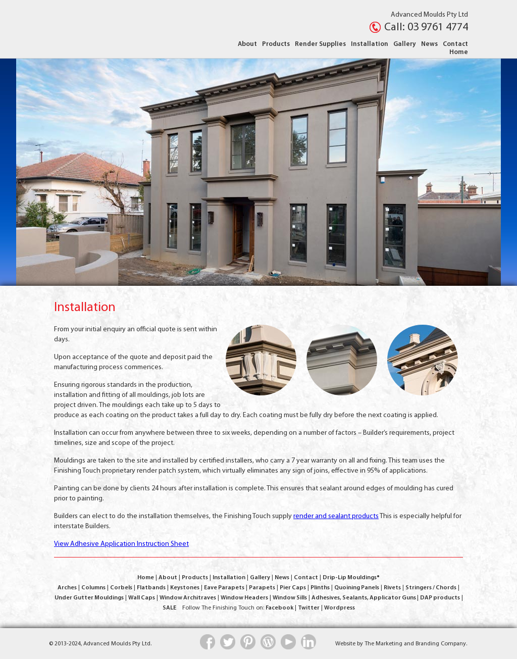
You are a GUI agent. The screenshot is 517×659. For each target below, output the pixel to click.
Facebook (279, 608)
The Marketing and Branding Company (415, 644)
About (247, 44)
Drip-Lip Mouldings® (351, 578)
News (429, 44)
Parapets (262, 588)
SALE (169, 608)
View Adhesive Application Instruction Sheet (121, 544)
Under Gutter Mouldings (89, 598)
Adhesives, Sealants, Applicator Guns (364, 598)
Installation (369, 44)
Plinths (320, 588)
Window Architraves (188, 598)
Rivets (392, 588)
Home (458, 52)
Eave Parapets (224, 588)
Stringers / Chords (430, 588)
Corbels (121, 588)
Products (276, 44)
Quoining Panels (356, 588)
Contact (455, 44)
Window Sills (290, 598)
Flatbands (151, 588)
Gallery (404, 44)
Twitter (309, 608)
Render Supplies (320, 44)
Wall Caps (141, 598)
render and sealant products (336, 516)
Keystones (184, 588)
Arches (67, 588)
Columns (93, 588)
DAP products (440, 598)
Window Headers (244, 598)
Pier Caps (293, 588)
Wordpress (339, 608)
